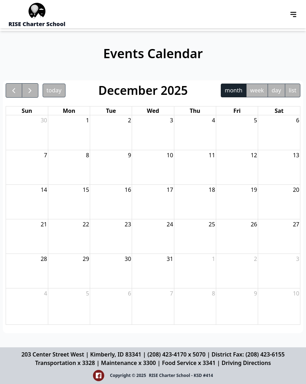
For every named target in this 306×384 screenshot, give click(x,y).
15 (86, 190)
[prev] (14, 90)
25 (212, 224)
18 (212, 190)
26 (254, 224)
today (53, 90)
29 (86, 259)
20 (296, 190)
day (276, 90)
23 (128, 224)
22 (86, 224)
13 (296, 155)
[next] (30, 90)
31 (170, 259)
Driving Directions (246, 363)
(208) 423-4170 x (170, 354)
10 (170, 155)
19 (254, 190)
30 (43, 120)
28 (43, 259)
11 (212, 155)
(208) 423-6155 (265, 354)
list (292, 90)
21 (43, 224)
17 (170, 190)
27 (296, 224)
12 (254, 155)
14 (43, 190)
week (257, 90)
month (233, 90)
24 (170, 224)
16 (128, 190)
